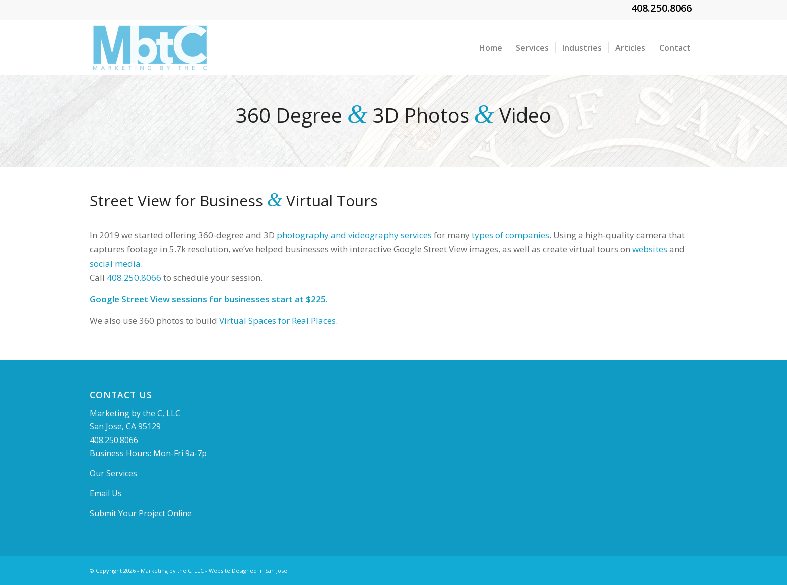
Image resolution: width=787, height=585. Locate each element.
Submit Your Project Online (141, 513)
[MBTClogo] (150, 47)
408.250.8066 (661, 8)
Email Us (106, 493)
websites (649, 249)
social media (115, 263)
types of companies (510, 235)
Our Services (113, 473)
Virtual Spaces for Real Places (277, 320)
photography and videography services (354, 235)
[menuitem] (491, 47)
